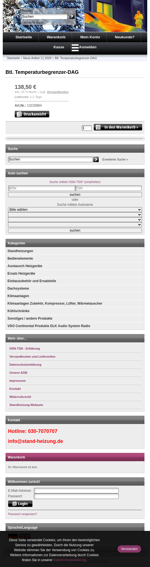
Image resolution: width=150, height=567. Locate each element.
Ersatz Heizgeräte (21, 273)
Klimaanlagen (18, 296)
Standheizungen (20, 251)
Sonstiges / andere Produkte (29, 318)
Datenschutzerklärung (70, 560)
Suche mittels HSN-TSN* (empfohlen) (74, 182)
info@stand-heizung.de (35, 441)
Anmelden (87, 47)
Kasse (59, 47)
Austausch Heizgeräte (24, 266)
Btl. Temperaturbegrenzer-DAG (76, 58)
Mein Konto (90, 37)
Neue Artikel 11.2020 (37, 58)
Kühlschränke (18, 311)
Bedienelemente (20, 258)
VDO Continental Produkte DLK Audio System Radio (48, 326)
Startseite (24, 37)
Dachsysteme (18, 288)
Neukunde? (124, 37)
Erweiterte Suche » (34, 22)
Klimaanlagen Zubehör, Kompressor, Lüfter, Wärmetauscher (54, 303)
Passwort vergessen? (22, 514)
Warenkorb (56, 37)
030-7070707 (42, 431)
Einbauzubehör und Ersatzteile (31, 281)
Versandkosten (57, 92)
